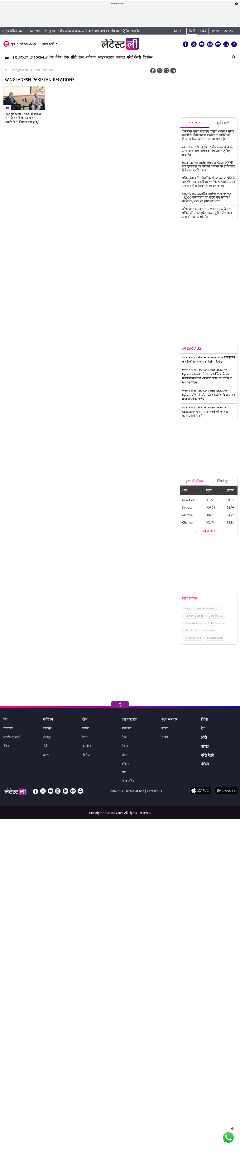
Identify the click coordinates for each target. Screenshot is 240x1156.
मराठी (203, 31)
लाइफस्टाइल (106, 57)
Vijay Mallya (216, 616)
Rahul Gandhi (193, 638)
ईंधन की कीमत (194, 481)
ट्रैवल (124, 737)
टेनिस (85, 737)
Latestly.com (114, 812)
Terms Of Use (135, 791)
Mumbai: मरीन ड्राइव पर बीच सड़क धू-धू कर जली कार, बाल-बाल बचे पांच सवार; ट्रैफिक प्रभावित (85, 31)
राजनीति (8, 728)
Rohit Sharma (216, 623)
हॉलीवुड (47, 737)
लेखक (164, 728)
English (178, 31)
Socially (39, 57)
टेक (66, 57)
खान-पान (127, 728)
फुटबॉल (86, 746)
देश (52, 57)
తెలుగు (228, 31)
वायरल (120, 57)
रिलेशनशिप (128, 781)
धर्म (124, 772)
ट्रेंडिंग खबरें (223, 122)
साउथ (46, 755)
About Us (116, 791)
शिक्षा (6, 746)
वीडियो (205, 765)
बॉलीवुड (47, 728)
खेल (81, 57)
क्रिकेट (85, 728)
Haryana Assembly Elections (201, 608)
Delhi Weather (193, 623)
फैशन (125, 746)
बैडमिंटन (86, 755)
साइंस (164, 737)
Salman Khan (215, 638)
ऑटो (74, 57)
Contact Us (154, 791)
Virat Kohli (191, 630)
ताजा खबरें (48, 43)
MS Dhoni (209, 630)
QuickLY (20, 57)
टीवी (45, 746)
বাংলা (215, 31)
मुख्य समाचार (169, 720)
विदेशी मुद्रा (223, 481)
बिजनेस (147, 57)
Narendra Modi (194, 616)
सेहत (124, 755)
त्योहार (125, 763)
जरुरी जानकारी (11, 737)
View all (208, 531)
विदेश (58, 57)
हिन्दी (192, 31)
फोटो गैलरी (134, 57)
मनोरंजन (91, 57)
